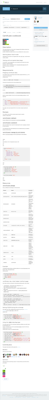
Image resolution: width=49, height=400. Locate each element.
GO (45, 8)
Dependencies (9, 32)
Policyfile (4, 25)
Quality (19, 32)
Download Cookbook (41, 45)
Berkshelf (7, 25)
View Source (40, 27)
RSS (4, 17)
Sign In (45, 2)
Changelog (13, 32)
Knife (10, 25)
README (4, 32)
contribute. (18, 347)
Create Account (39, 2)
